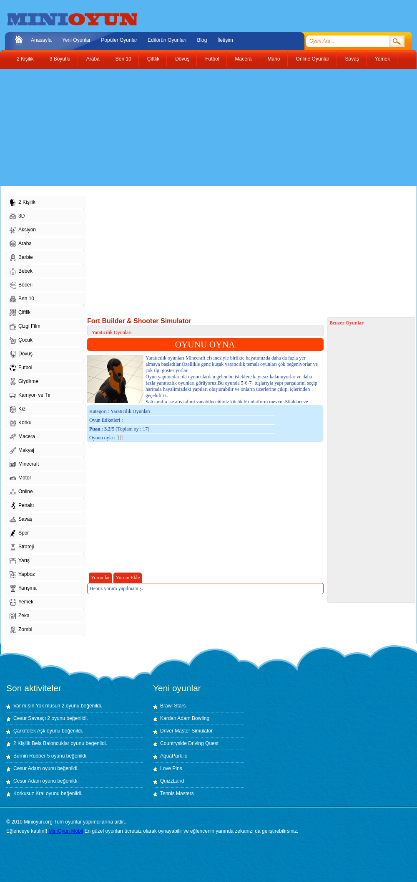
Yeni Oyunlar (76, 40)
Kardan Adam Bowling (184, 718)
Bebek (21, 271)
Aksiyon (23, 230)
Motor (20, 478)
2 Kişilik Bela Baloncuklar (41, 743)
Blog (202, 40)
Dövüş (182, 59)
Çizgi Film (25, 326)
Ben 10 (123, 59)
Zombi (21, 629)
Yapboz (22, 574)
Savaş (352, 59)
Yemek (382, 59)
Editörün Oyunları (167, 40)
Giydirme (24, 381)
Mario (274, 59)
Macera (243, 59)
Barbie (21, 257)
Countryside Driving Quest (189, 743)
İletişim (225, 40)
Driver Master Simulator (186, 731)
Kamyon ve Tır (30, 395)
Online (21, 492)
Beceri (21, 285)
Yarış (20, 561)
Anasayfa (41, 40)
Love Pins (171, 768)
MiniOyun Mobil (65, 831)
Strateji (22, 547)
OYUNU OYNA (205, 345)
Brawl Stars (173, 706)
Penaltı (22, 505)
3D (17, 216)
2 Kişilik (25, 59)
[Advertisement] (135, 127)
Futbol (212, 59)
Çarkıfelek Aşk (29, 731)
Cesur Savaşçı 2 (31, 718)
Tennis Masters (177, 793)
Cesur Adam (27, 768)
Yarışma (23, 588)
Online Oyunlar (312, 59)
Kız (17, 409)
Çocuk (21, 340)
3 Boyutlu (60, 59)
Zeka (20, 616)
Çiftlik (153, 59)
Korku (20, 423)
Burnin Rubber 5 (31, 756)
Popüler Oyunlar (119, 40)
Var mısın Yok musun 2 (39, 706)
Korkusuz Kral (29, 793)
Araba (93, 59)
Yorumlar (100, 577)
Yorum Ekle (128, 577)
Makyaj (22, 450)
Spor (19, 533)
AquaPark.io (173, 756)
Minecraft (24, 464)
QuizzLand (172, 781)
